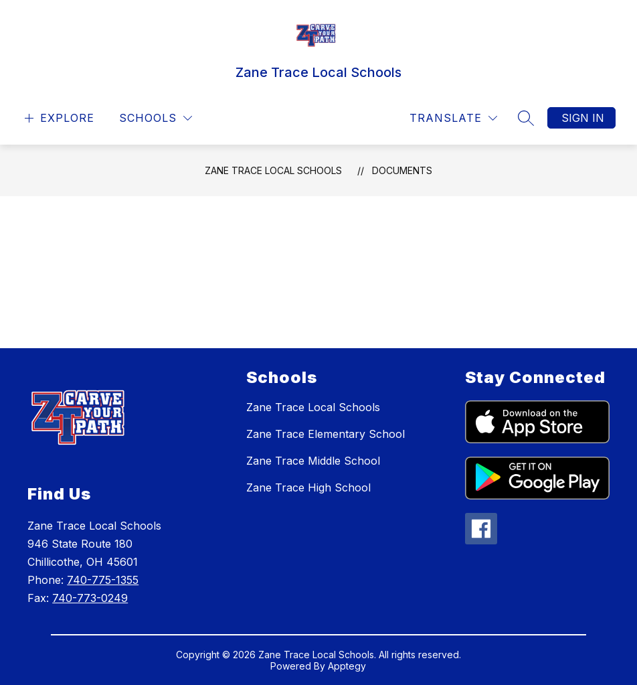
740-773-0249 (90, 598)
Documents (402, 170)
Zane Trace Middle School (313, 460)
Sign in (582, 118)
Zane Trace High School (308, 487)
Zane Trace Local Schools (273, 170)
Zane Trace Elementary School (325, 434)
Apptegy (347, 666)
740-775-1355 (103, 580)
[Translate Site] (453, 118)
